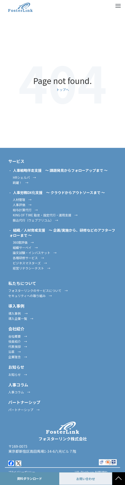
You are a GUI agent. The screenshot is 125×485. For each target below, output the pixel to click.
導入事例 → (18, 313)
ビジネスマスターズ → (30, 263)
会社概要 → (17, 336)
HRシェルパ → (24, 177)
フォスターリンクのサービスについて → (38, 290)
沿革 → (14, 351)
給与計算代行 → (25, 210)
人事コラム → (19, 392)
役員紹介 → (17, 341)
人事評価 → (22, 205)
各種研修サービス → (28, 258)
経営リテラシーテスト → (31, 268)
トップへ (62, 89)
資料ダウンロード (29, 478)
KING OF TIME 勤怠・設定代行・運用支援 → (45, 215)
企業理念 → (17, 357)
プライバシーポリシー (21, 472)
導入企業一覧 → (20, 318)
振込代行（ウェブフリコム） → (35, 220)
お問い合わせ (85, 478)
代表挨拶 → (17, 346)
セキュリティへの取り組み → (30, 295)
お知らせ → (17, 374)
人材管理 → (22, 199)
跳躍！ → (20, 182)
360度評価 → (23, 242)
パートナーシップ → (24, 409)
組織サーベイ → (25, 247)
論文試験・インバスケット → (35, 252)
